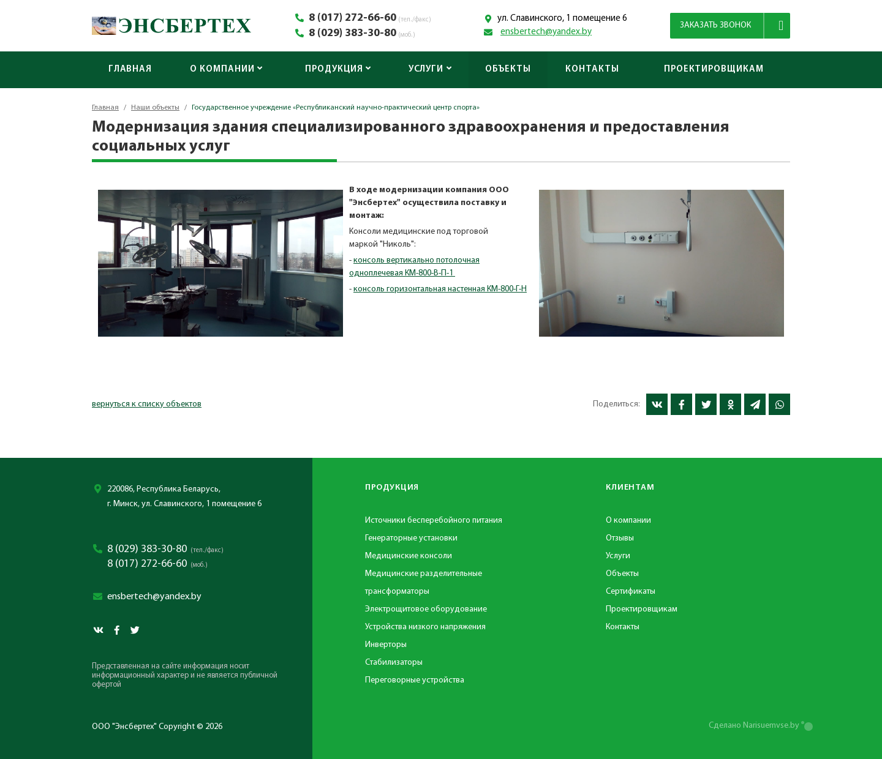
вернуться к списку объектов (147, 404)
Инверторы (386, 644)
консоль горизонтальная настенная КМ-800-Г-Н (440, 289)
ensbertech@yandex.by (546, 32)
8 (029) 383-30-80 (352, 33)
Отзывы (620, 538)
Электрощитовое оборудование (426, 609)
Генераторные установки (411, 538)
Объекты (507, 69)
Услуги (430, 69)
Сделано (754, 725)
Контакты (592, 69)
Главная (130, 69)
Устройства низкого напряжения (425, 627)
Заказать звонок (715, 25)
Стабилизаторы (394, 662)
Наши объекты (155, 107)
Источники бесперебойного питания (433, 520)
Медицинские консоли (408, 556)
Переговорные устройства (414, 680)
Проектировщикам (714, 69)
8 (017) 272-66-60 (352, 18)
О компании (226, 69)
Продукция (338, 69)
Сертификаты (630, 591)
